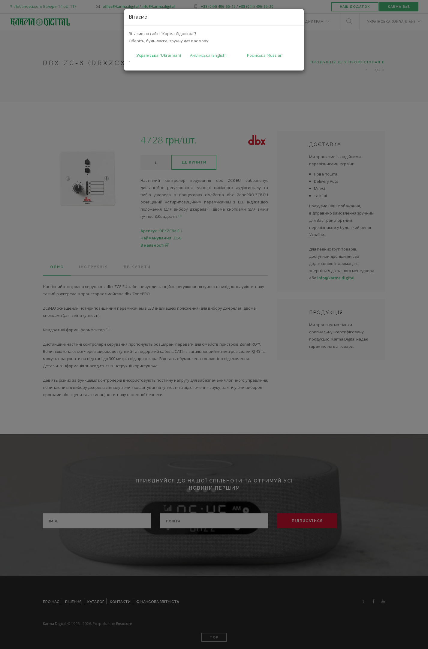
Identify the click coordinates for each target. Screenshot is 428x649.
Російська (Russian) (265, 55)
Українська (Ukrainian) (158, 55)
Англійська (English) (208, 55)
